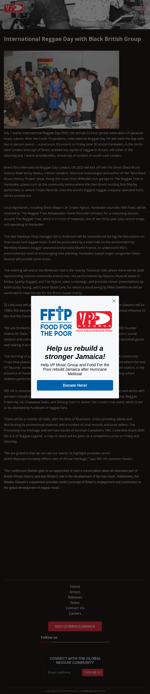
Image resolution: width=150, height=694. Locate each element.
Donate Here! (75, 385)
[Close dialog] (114, 300)
